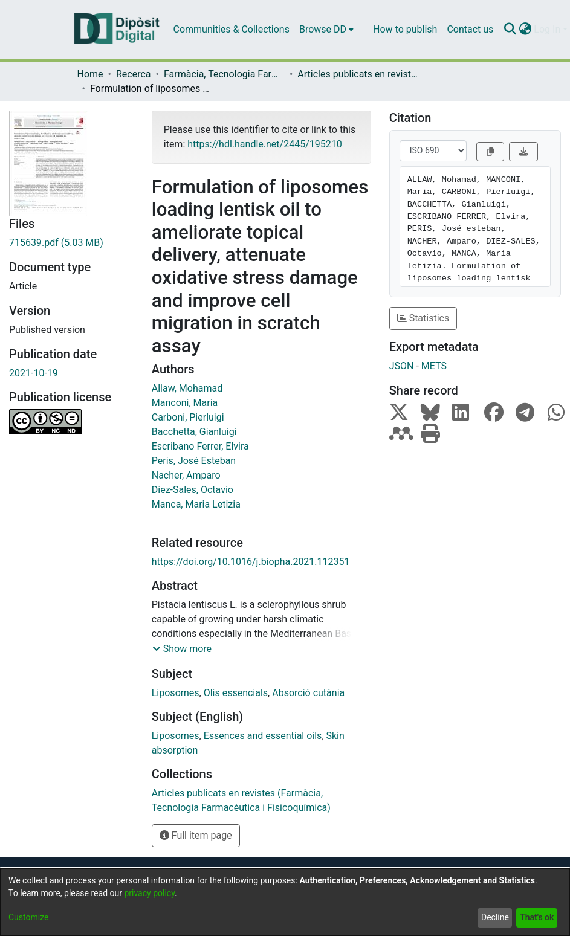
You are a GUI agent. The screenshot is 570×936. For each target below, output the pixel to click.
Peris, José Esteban (194, 460)
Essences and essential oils (263, 735)
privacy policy (149, 893)
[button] (182, 649)
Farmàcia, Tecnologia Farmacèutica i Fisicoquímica (224, 74)
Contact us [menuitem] (470, 29)
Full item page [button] (196, 835)
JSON (401, 366)
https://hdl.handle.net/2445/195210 (264, 144)
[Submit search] (509, 29)
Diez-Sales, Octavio (192, 489)
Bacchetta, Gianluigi (194, 431)
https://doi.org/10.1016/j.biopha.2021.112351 (251, 561)
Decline (495, 917)
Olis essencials (236, 693)
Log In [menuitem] (547, 29)
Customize (28, 917)
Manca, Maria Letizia (196, 504)
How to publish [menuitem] (405, 29)
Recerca (133, 74)
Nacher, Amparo (186, 475)
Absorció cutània (308, 693)
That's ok (537, 917)
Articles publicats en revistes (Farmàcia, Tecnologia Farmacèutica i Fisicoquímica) (357, 74)
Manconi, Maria (185, 402)
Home (90, 74)
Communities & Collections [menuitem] (231, 29)
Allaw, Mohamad (187, 388)
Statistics (423, 318)
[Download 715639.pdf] (71, 243)
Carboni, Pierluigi (188, 417)
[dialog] (285, 902)
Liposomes (175, 693)
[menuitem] (326, 30)
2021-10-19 (33, 373)
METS (434, 366)
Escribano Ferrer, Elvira (200, 446)
